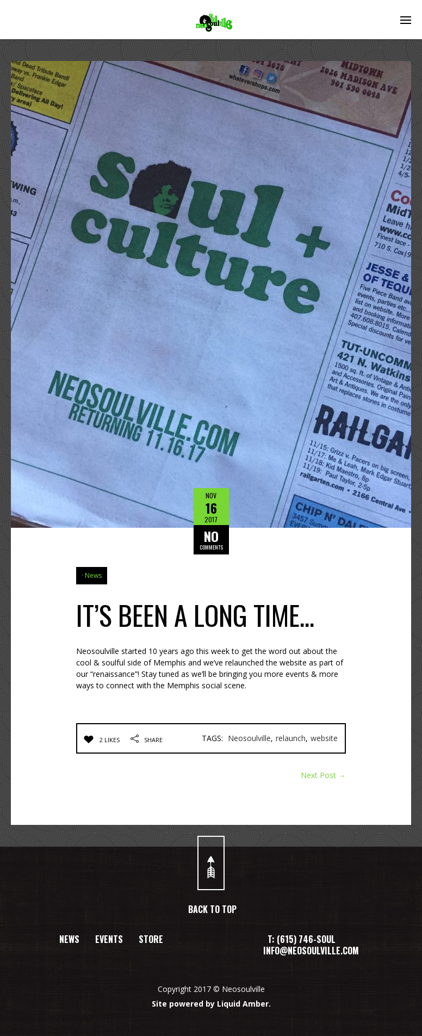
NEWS (69, 939)
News (93, 575)
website (324, 738)
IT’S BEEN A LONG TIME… (195, 614)
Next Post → (323, 775)
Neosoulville (249, 738)
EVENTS (109, 939)
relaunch (291, 738)
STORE (151, 939)
